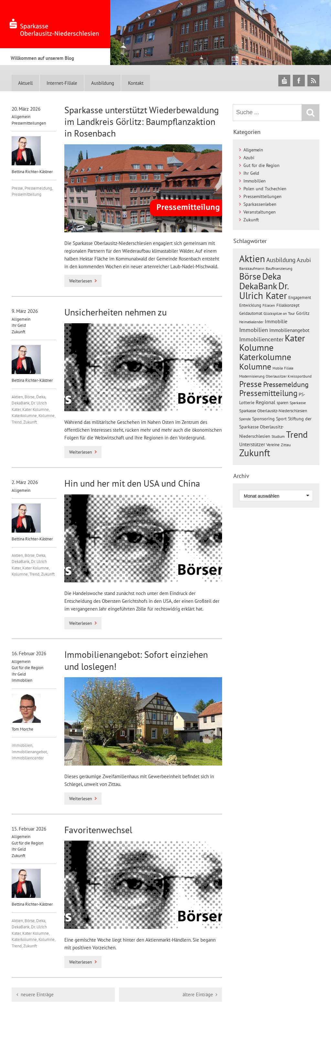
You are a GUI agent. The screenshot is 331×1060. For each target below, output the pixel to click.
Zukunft (18, 332)
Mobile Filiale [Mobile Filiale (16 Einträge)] (283, 368)
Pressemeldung (38, 188)
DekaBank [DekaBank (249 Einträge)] (258, 286)
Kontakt (136, 83)
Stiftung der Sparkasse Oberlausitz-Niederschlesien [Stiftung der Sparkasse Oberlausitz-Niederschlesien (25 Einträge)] (275, 427)
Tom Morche (26, 713)
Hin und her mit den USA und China (132, 483)
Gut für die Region (27, 667)
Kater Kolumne (35, 409)
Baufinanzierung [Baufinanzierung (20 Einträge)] (279, 268)
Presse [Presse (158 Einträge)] (250, 384)
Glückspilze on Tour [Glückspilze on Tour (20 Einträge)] (279, 313)
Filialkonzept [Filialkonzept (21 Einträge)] (287, 305)
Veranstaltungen (259, 212)
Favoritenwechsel (98, 830)
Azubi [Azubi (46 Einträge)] (304, 260)
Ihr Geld (19, 325)
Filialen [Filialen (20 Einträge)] (268, 305)
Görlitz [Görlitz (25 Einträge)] (302, 313)
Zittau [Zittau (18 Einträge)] (286, 444)
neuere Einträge (37, 994)
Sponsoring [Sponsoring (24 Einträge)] (263, 419)
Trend (17, 422)
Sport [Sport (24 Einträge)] (281, 419)
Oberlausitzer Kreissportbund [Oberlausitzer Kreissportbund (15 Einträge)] (289, 376)
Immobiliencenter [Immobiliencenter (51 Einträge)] (261, 339)
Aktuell (25, 83)
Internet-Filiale (62, 83)
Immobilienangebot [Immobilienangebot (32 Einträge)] (289, 330)
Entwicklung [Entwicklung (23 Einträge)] (250, 305)
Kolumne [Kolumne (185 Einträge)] (255, 366)
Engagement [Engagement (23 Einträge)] (299, 297)
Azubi (248, 157)
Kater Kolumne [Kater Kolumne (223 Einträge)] (272, 342)
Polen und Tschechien (264, 189)
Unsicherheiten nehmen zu (115, 312)
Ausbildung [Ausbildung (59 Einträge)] (280, 260)
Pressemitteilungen (29, 123)
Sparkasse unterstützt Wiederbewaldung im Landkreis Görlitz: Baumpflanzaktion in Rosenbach (141, 121)
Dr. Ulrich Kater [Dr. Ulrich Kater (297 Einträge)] (263, 291)
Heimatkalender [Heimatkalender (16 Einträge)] (251, 322)
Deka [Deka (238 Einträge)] (271, 276)
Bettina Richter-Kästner (32, 155)
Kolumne (46, 415)
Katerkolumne (24, 415)
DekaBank (20, 403)
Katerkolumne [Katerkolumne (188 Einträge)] (265, 356)
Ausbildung (102, 83)
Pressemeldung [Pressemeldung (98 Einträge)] (286, 384)
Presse (17, 188)
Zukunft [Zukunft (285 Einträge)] (254, 453)
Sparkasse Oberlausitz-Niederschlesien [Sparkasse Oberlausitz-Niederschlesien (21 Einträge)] (273, 411)
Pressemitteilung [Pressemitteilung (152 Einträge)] (268, 393)
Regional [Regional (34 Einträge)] (265, 402)
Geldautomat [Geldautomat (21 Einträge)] (250, 313)
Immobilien (22, 680)
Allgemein (21, 116)
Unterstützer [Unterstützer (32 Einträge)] (252, 444)
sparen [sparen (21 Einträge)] (282, 402)
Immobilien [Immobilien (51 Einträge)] (253, 330)
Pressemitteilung (26, 194)
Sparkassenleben (259, 204)
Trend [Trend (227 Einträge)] (297, 434)
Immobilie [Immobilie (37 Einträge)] (276, 321)
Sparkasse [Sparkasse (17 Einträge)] (298, 402)
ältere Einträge (198, 994)
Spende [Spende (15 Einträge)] (245, 419)
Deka (40, 397)
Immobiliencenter (28, 758)
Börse (30, 397)
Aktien (17, 397)
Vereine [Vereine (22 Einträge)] (273, 444)
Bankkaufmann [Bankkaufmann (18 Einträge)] (251, 268)
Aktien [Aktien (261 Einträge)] (252, 259)
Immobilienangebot (29, 752)
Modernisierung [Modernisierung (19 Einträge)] (251, 376)
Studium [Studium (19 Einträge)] (278, 436)
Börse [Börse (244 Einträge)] (250, 276)
